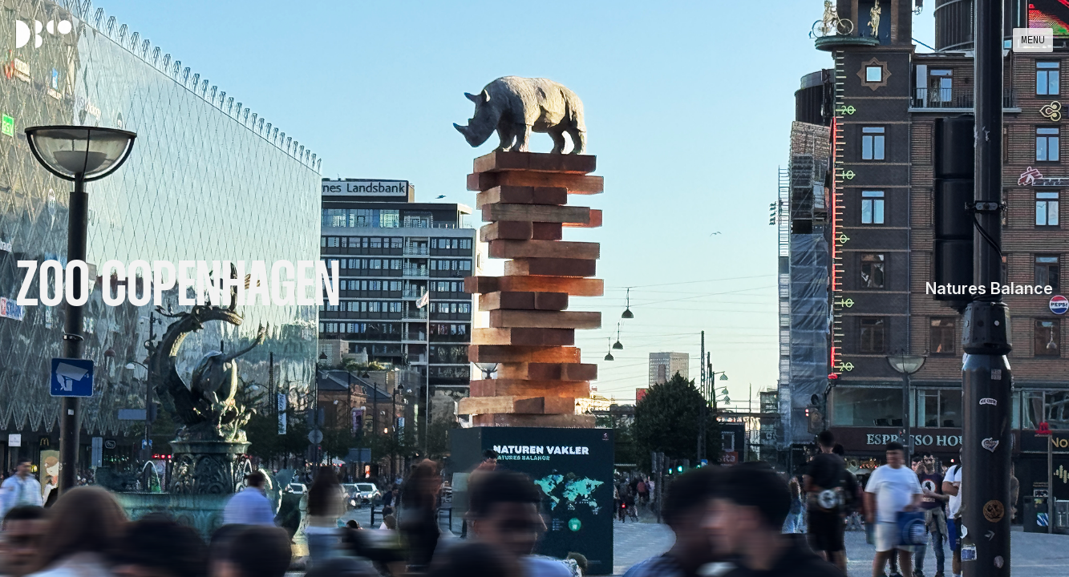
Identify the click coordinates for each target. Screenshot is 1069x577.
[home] (48, 34)
